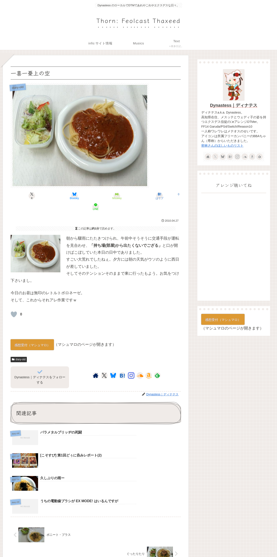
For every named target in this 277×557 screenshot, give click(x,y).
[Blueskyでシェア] (67, 196)
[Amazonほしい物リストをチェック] (148, 364)
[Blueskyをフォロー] (113, 364)
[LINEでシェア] (152, 196)
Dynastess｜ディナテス (234, 105)
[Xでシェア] (38, 196)
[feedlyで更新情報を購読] (157, 364)
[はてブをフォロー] (122, 364)
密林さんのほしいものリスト (222, 145)
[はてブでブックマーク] (124, 196)
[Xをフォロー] (104, 364)
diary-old (19, 348)
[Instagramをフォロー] (131, 364)
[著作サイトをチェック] (95, 364)
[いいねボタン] (14, 303)
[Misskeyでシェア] (95, 196)
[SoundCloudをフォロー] (140, 364)
